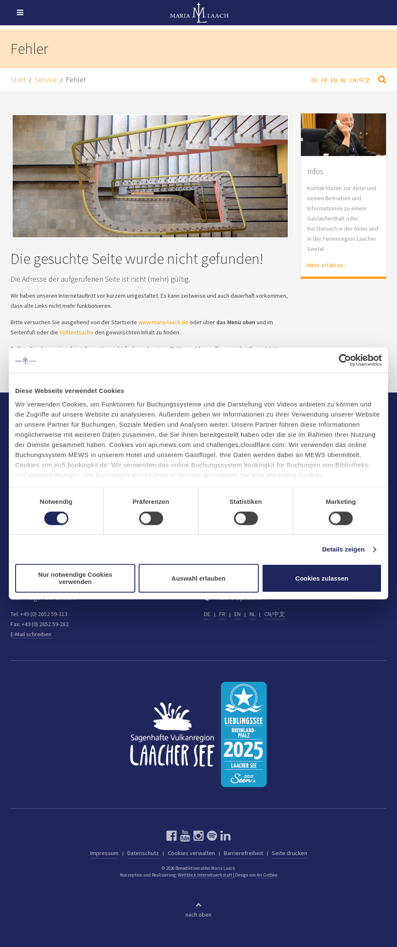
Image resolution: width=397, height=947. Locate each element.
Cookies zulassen (322, 578)
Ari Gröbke (267, 875)
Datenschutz (143, 853)
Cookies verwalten (191, 853)
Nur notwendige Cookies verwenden (75, 578)
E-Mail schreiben (31, 634)
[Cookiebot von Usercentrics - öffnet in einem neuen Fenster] (345, 360)
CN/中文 (360, 80)
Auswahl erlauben (198, 578)
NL (343, 80)
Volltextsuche (76, 332)
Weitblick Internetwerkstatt (205, 875)
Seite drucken (289, 853)
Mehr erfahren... (327, 265)
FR (324, 80)
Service (46, 79)
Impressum (104, 853)
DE (314, 80)
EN (334, 80)
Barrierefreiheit (243, 853)
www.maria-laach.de (163, 322)
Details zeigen (343, 549)
